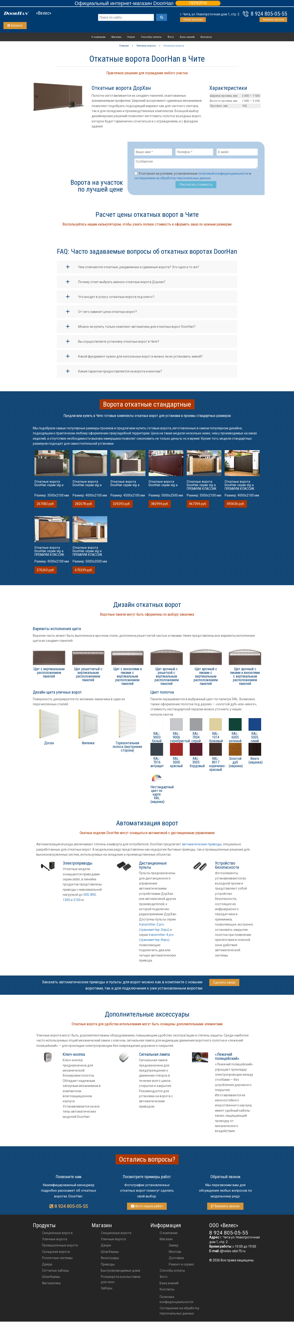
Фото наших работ (147, 1207)
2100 (77, 901)
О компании (98, 37)
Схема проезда (193, 19)
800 (93, 896)
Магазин (116, 37)
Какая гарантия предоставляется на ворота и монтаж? (120, 373)
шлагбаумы (110, 1253)
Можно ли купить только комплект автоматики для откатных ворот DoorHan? (136, 328)
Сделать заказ (224, 984)
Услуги (131, 37)
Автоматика (51, 1284)
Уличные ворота (54, 1240)
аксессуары (110, 1259)
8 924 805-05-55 (269, 14)
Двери (47, 1266)
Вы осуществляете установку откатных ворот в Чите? (118, 343)
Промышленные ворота (60, 1247)
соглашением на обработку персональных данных (172, 179)
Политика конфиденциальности (176, 1300)
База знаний (187, 37)
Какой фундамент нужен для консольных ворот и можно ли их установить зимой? (140, 358)
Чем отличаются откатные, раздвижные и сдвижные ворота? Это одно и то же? (138, 268)
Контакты (206, 37)
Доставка (176, 1259)
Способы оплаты (151, 37)
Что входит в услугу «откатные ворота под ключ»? (116, 298)
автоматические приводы (201, 845)
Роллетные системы (57, 1259)
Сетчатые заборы (55, 1272)
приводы (108, 1266)
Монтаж (175, 1253)
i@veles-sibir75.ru (233, 1252)
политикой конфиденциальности (223, 175)
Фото (170, 37)
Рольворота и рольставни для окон (120, 1280)
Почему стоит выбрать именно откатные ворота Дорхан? (121, 283)
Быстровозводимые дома (120, 1272)
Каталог (15, 25)
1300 (66, 901)
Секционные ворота (57, 1234)
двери (106, 1247)
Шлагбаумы (51, 1278)
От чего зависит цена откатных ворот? (107, 313)
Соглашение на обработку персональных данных (179, 1312)
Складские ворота (56, 1253)
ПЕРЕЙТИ (198, 3)
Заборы (106, 1289)
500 (86, 896)
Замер (173, 1247)
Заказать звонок (273, 19)
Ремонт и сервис (181, 1266)
